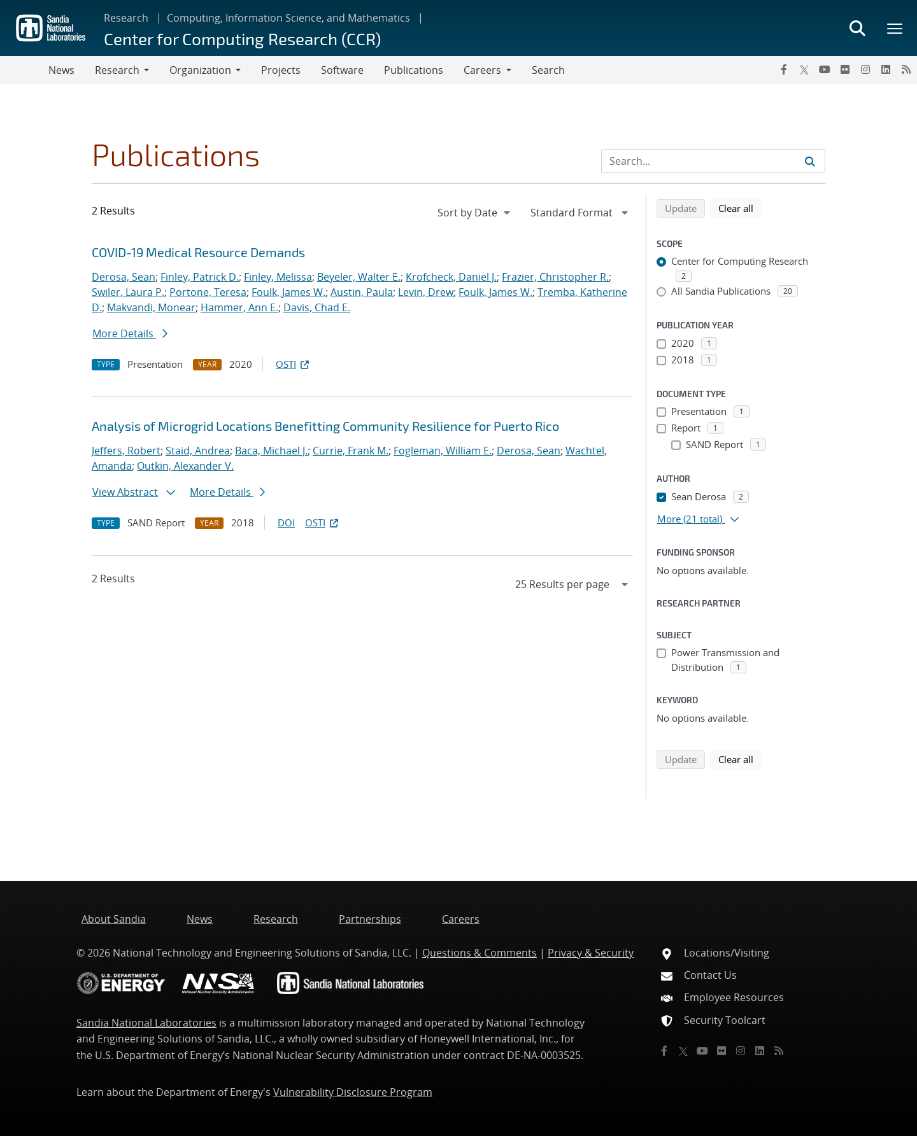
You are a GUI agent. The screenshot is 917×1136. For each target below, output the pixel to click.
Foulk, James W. (288, 292)
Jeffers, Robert (126, 451)
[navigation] (475, 212)
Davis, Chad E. (316, 307)
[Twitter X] (804, 69)
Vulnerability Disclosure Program (352, 1092)
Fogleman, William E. (443, 451)
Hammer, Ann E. (239, 307)
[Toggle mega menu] (895, 28)
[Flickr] (845, 69)
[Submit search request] (810, 161)
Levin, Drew (425, 292)
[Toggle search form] (857, 28)
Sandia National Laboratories (146, 1023)
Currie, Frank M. (350, 451)
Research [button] (117, 70)
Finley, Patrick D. (199, 277)
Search (548, 70)
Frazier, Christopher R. (555, 277)
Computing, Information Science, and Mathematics (288, 18)
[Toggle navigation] (24, 70)
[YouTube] (824, 69)
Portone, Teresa (207, 292)
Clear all (740, 207)
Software (342, 70)
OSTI (293, 364)
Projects (281, 70)
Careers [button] (482, 70)
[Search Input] (713, 161)
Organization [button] (200, 70)
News (61, 70)
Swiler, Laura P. (128, 292)
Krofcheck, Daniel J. (451, 277)
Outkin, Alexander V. (185, 466)
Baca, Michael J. (271, 451)
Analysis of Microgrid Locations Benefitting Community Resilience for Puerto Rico (325, 425)
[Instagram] (865, 69)
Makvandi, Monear (151, 307)
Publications (413, 70)
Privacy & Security (591, 953)
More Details (129, 333)
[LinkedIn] (885, 69)
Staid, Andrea (198, 451)
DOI (286, 522)
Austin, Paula (362, 292)
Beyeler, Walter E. (359, 277)
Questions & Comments (479, 953)
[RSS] (906, 69)
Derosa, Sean (123, 277)
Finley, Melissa (278, 277)
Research (126, 18)
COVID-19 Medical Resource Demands (198, 252)
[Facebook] (783, 69)
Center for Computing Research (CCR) (242, 38)
